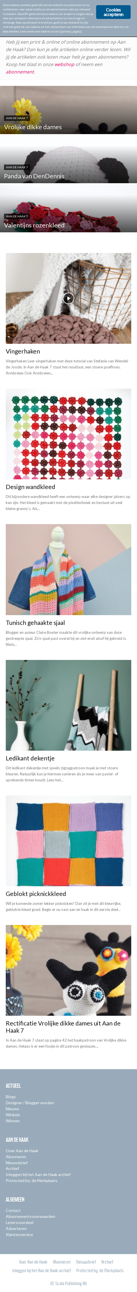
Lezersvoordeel (19, 1222)
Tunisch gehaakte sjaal (35, 622)
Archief (12, 1168)
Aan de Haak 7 (17, 118)
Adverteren (16, 1228)
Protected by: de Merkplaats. (32, 1180)
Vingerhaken (23, 351)
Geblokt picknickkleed (36, 893)
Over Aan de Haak (22, 1150)
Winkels (13, 1114)
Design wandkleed (30, 486)
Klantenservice (19, 1234)
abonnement (20, 72)
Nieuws (12, 1108)
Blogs (11, 1096)
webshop (64, 64)
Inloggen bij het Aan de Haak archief (38, 1174)
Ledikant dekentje (30, 758)
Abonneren (16, 1156)
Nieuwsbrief (17, 1162)
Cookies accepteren (113, 12)
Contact (13, 1210)
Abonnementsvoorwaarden (30, 1216)
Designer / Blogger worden (30, 1102)
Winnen (13, 1120)
